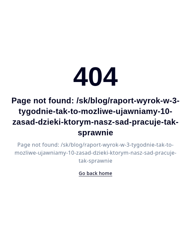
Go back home (95, 173)
